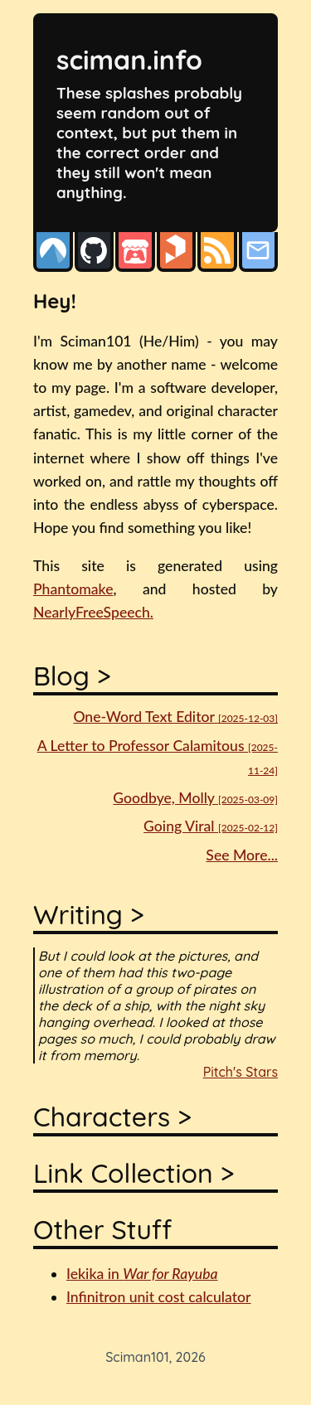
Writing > (88, 914)
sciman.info (129, 59)
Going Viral (210, 826)
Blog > (72, 675)
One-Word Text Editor (175, 716)
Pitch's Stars (240, 1071)
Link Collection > (133, 1172)
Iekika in (142, 1273)
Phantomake (73, 589)
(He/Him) (169, 341)
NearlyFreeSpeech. (93, 612)
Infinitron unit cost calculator (158, 1297)
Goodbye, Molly (195, 798)
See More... (242, 855)
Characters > (112, 1116)
